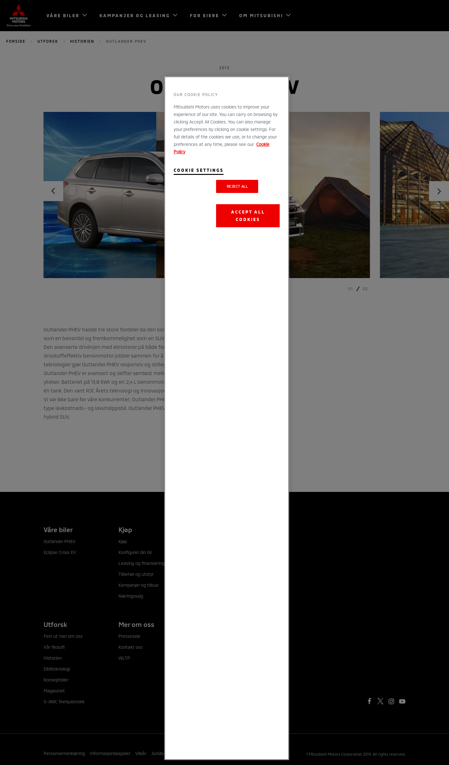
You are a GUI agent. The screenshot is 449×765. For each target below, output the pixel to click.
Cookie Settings (199, 170)
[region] (226, 418)
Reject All (237, 186)
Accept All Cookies (248, 215)
